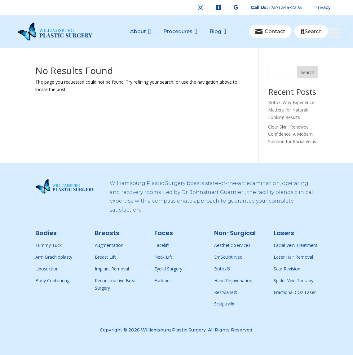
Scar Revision (287, 269)
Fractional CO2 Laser (295, 292)
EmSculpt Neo (228, 257)
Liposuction (47, 269)
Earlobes (163, 280)
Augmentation (109, 245)
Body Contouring (52, 280)
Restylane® (225, 292)
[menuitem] (200, 7)
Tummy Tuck (48, 245)
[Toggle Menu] (338, 22)
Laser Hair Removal (293, 257)
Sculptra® (224, 304)
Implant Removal (112, 269)
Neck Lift (163, 257)
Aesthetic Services (232, 245)
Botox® (222, 269)
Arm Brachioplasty (53, 257)
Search (307, 72)
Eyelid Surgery (168, 269)
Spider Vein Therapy (293, 280)
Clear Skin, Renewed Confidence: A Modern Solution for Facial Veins (292, 134)
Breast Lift (105, 257)
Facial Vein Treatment (295, 245)
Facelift (161, 245)
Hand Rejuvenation (233, 280)
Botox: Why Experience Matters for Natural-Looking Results (291, 109)
